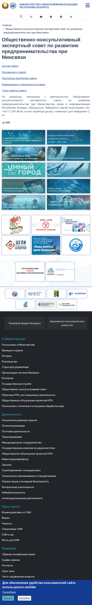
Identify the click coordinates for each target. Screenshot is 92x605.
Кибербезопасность (13, 492)
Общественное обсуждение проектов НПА (27, 400)
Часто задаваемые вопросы (18, 576)
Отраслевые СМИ (12, 529)
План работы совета (14, 90)
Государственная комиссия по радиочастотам (28, 448)
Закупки (6, 465)
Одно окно (8, 571)
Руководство (9, 361)
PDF (8, 122)
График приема (11, 560)
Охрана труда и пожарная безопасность (25, 481)
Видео (6, 518)
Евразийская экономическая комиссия (67, 323)
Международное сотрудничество (22, 442)
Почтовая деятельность (16, 431)
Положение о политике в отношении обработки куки (33, 406)
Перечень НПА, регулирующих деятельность (29, 395)
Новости (7, 523)
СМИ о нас (8, 534)
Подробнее (9, 592)
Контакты (7, 565)
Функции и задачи (12, 350)
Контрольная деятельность (18, 487)
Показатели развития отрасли (19, 420)
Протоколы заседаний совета (19, 78)
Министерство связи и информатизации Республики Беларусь (48, 6)
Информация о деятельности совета (23, 84)
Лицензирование (12, 437)
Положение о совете (14, 72)
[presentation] (3, 324)
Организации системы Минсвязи (20, 373)
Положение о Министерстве (18, 345)
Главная (7, 25)
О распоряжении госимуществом (21, 470)
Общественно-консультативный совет (24, 389)
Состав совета (10, 66)
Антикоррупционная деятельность (22, 498)
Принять (8, 598)
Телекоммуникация (13, 426)
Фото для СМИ (10, 540)
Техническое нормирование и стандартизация (29, 476)
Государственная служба (16, 384)
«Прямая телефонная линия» (19, 554)
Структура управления (15, 367)
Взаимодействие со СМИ (16, 512)
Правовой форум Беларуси (25, 323)
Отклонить (24, 598)
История (7, 356)
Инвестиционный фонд (15, 459)
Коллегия (7, 378)
